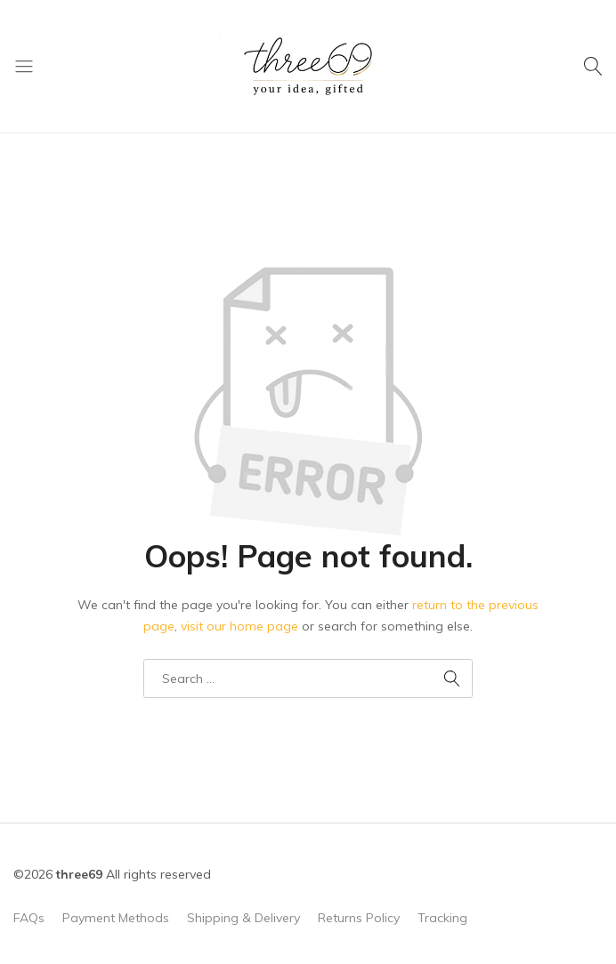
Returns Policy (359, 918)
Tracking (442, 918)
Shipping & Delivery (243, 918)
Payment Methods (115, 918)
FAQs (29, 918)
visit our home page (239, 626)
